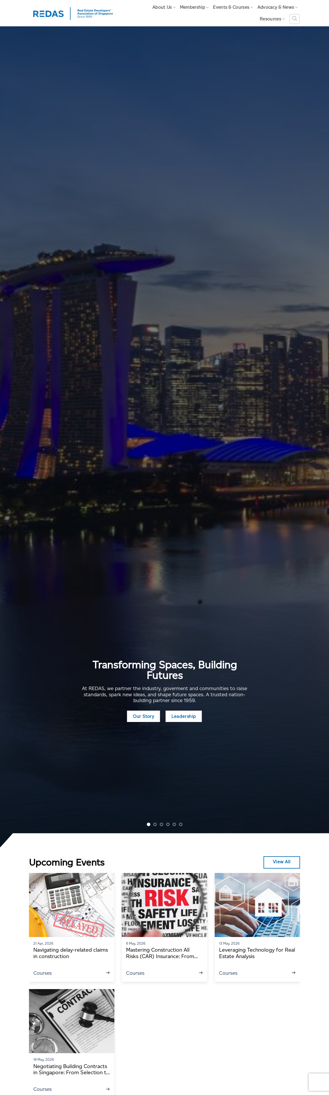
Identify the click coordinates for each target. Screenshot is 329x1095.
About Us (164, 7)
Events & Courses (233, 7)
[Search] (294, 19)
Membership (194, 7)
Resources (272, 19)
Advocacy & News (277, 7)
